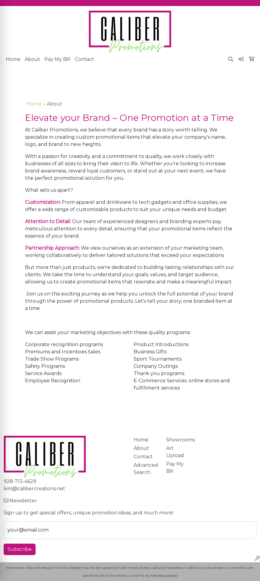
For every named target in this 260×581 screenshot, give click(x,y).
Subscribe (20, 549)
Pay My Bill (57, 59)
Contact (84, 59)
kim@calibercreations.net (34, 488)
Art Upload (175, 451)
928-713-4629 (20, 481)
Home (13, 59)
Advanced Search (146, 468)
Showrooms (179, 440)
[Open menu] (248, 79)
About (32, 59)
